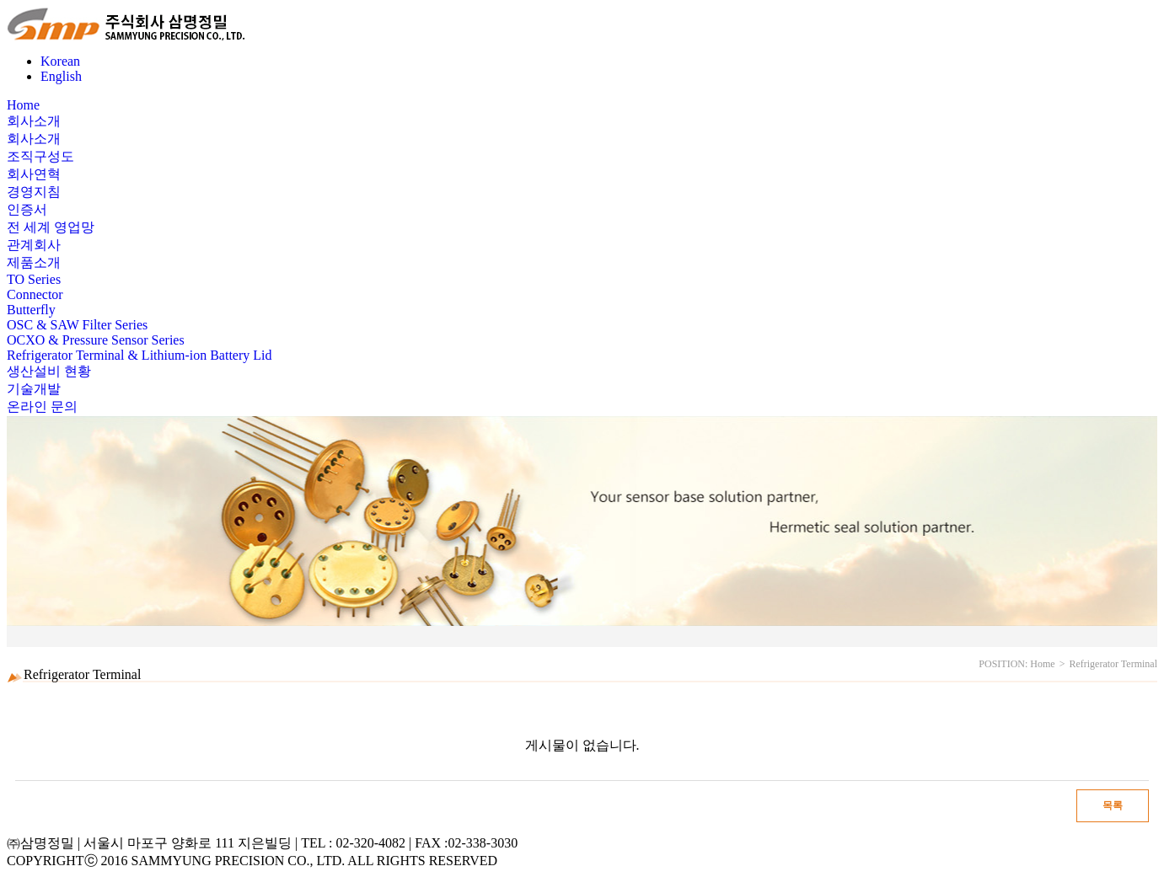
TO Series (34, 279)
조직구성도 (40, 156)
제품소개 (34, 262)
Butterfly (31, 309)
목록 (1112, 805)
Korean (60, 61)
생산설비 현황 (49, 371)
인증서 (27, 209)
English (61, 76)
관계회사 (34, 245)
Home (23, 105)
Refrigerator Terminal (1113, 664)
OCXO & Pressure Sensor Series (96, 340)
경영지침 (34, 191)
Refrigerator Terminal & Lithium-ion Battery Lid (139, 355)
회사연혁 (34, 174)
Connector (35, 294)
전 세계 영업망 (50, 227)
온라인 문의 (42, 406)
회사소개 (34, 121)
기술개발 (34, 389)
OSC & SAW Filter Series (77, 325)
